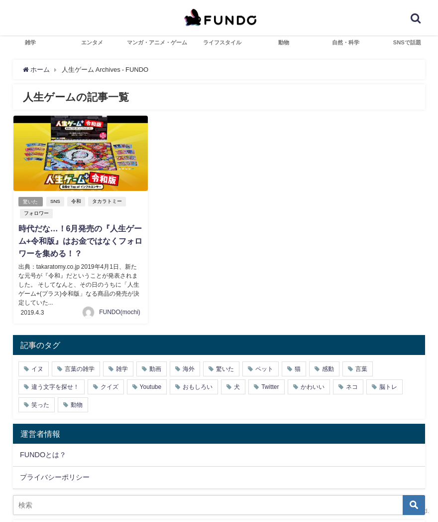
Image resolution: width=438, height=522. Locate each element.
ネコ (352, 386)
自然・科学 (345, 42)
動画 (155, 368)
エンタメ (92, 42)
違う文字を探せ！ (55, 386)
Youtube (151, 386)
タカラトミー (107, 201)
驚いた (30, 201)
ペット (264, 368)
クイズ (109, 386)
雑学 (30, 42)
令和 (76, 201)
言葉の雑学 (80, 368)
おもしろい (198, 386)
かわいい (313, 386)
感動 (328, 368)
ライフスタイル (222, 42)
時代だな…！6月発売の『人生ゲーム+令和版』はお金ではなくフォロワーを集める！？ (80, 241)
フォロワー (36, 213)
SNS (56, 201)
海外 (189, 368)
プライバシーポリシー (55, 476)
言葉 (361, 368)
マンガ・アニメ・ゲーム (157, 42)
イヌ (37, 368)
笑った (40, 404)
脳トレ (388, 386)
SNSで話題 (407, 42)
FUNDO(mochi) (119, 311)
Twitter (270, 386)
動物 (283, 42)
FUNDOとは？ (43, 453)
